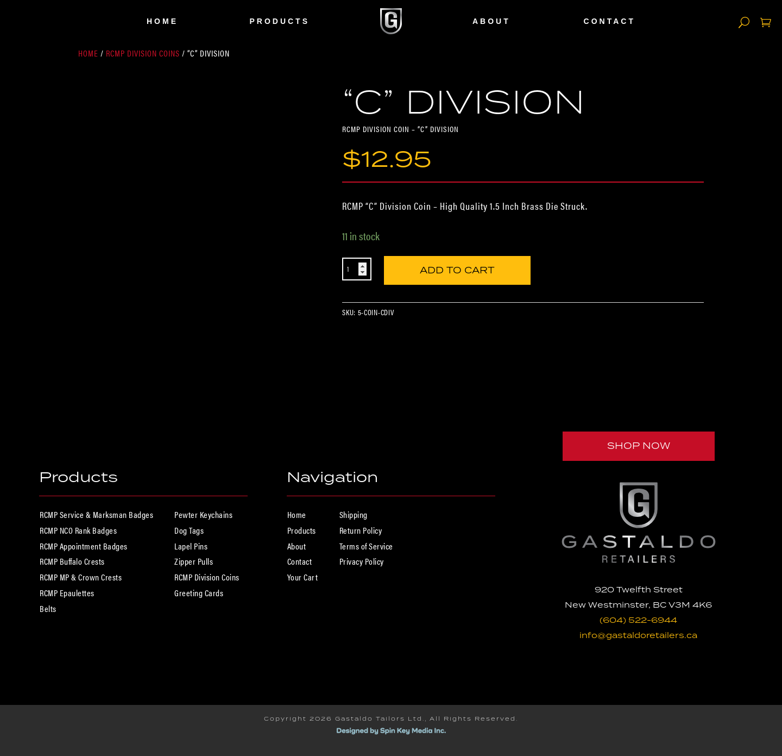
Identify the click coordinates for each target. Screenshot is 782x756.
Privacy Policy (361, 561)
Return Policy (360, 530)
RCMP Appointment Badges (84, 546)
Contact (609, 21)
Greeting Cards (198, 592)
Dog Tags (189, 530)
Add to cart (457, 267)
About (491, 21)
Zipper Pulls (193, 561)
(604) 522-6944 (638, 620)
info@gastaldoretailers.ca (638, 635)
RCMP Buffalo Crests (72, 561)
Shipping (353, 514)
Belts (48, 608)
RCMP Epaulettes (67, 592)
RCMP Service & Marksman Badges (96, 514)
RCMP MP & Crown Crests (81, 577)
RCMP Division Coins (143, 53)
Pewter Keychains (203, 514)
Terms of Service (366, 546)
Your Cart (302, 577)
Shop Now (638, 446)
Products (279, 21)
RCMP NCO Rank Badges (78, 530)
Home (162, 21)
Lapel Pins (190, 546)
